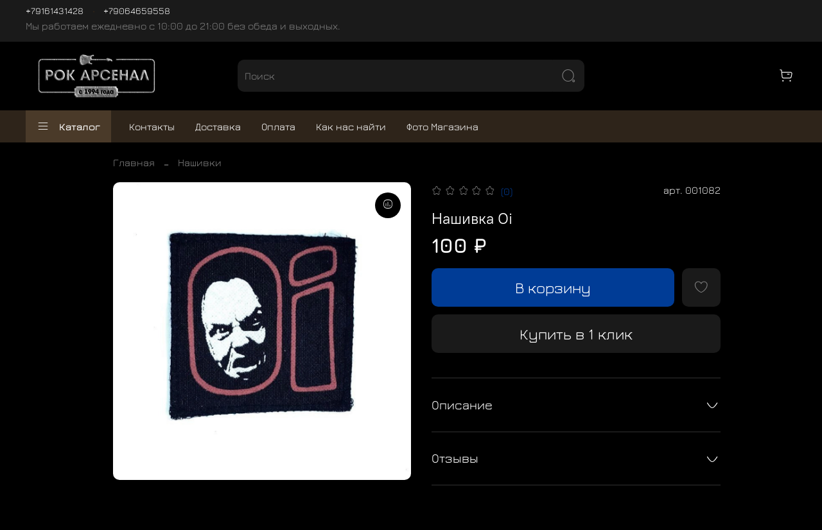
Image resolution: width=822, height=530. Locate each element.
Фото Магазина (442, 126)
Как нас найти (351, 126)
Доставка (218, 126)
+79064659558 (136, 10)
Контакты (152, 126)
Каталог (68, 126)
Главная (134, 162)
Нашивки (200, 162)
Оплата (278, 126)
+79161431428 (54, 10)
